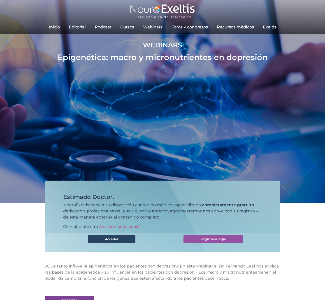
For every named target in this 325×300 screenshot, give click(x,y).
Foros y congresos (190, 27)
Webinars (152, 27)
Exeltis (269, 27)
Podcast (103, 27)
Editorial (77, 27)
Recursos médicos (235, 27)
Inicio (54, 27)
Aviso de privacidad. (119, 226)
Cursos (127, 27)
